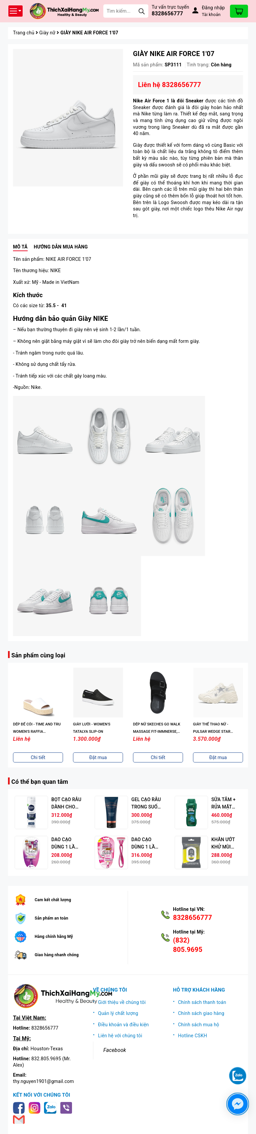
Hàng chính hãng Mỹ (54, 936)
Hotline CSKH (192, 1035)
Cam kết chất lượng (53, 900)
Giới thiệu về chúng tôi (122, 1002)
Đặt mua (98, 757)
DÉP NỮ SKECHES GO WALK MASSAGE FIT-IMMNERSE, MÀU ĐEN (156, 731)
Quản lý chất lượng (118, 1013)
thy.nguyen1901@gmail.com (43, 1081)
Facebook (114, 1050)
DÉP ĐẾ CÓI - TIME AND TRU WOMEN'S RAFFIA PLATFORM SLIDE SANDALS (37, 731)
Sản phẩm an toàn (51, 918)
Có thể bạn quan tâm (39, 781)
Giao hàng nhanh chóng (57, 955)
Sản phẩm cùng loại (38, 655)
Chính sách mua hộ (198, 1024)
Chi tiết (38, 757)
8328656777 (167, 13)
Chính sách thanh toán (202, 1002)
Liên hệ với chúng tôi (120, 1035)
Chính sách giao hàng (201, 1013)
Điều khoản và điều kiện (123, 1024)
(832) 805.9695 (187, 945)
